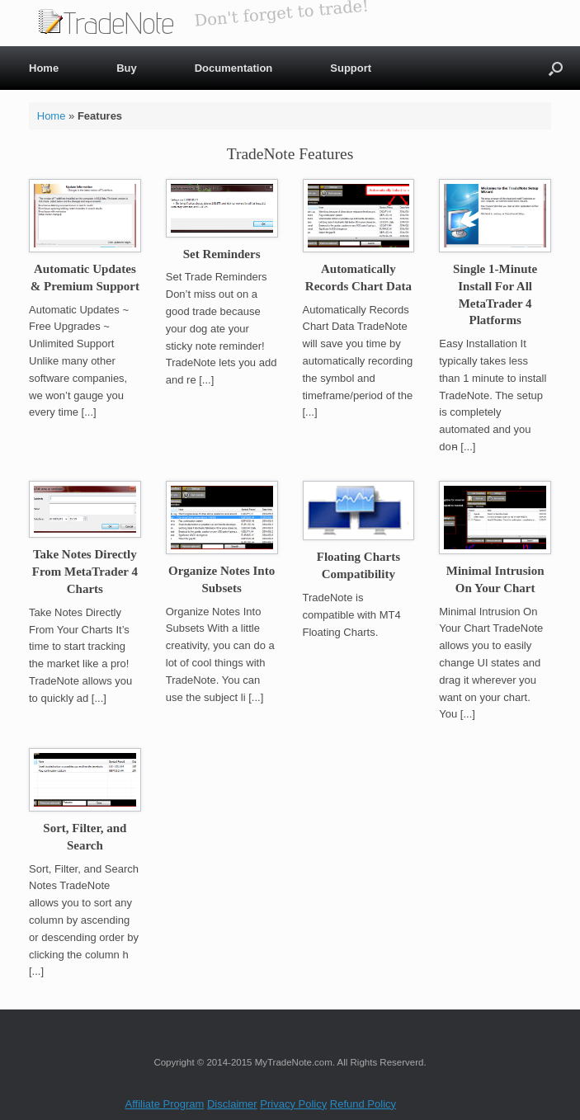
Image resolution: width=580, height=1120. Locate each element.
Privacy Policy (293, 1104)
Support (350, 68)
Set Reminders (222, 254)
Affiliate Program (165, 1104)
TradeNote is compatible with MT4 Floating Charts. (352, 614)
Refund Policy (363, 1104)
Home (44, 68)
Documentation (234, 68)
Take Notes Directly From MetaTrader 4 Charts (85, 571)
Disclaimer (232, 1104)
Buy (126, 68)
